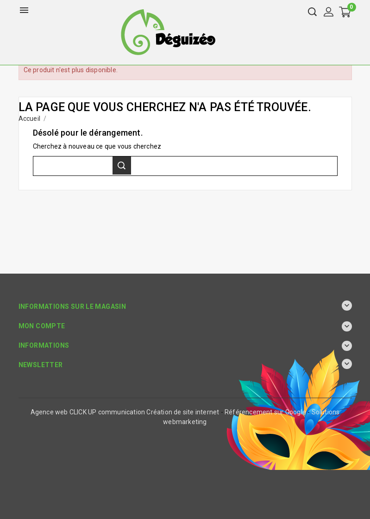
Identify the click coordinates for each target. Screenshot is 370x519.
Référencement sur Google (265, 412)
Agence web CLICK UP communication (88, 412)
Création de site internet (182, 412)
